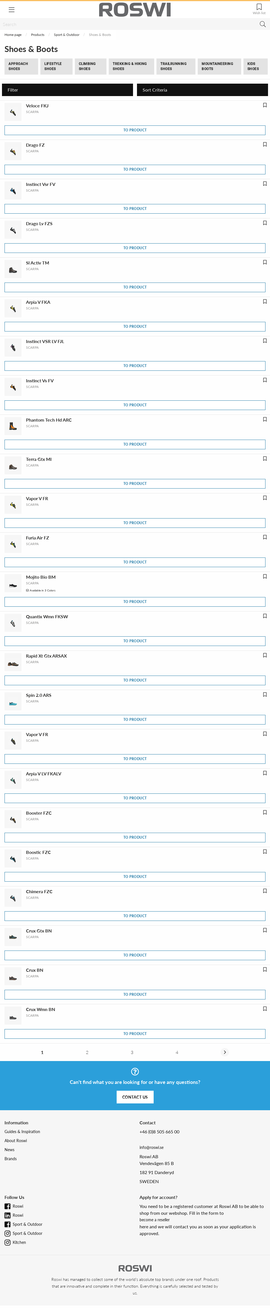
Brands (11, 1158)
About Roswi (16, 1140)
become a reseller (155, 1219)
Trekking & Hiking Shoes (130, 66)
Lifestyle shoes (53, 66)
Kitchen (19, 1242)
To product (135, 130)
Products (37, 34)
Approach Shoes (18, 66)
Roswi (18, 1206)
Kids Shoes (253, 66)
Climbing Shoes (87, 66)
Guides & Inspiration (22, 1131)
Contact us (135, 1097)
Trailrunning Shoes (173, 66)
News (9, 1149)
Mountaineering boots (217, 66)
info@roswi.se (152, 1147)
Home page (13, 34)
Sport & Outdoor (66, 34)
